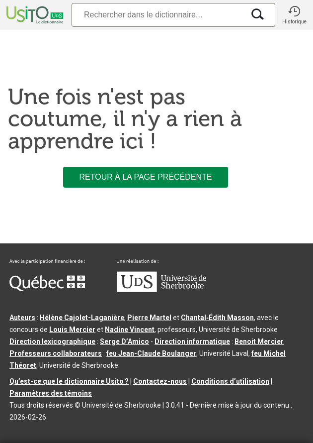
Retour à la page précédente (145, 177)
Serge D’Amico (124, 341)
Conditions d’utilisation (230, 381)
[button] (294, 15)
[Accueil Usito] (34, 15)
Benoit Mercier (259, 341)
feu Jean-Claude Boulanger (151, 353)
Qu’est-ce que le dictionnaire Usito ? (69, 381)
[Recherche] (158, 14)
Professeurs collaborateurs (55, 353)
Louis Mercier (72, 329)
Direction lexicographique (52, 341)
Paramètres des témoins (50, 393)
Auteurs (22, 318)
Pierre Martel (149, 318)
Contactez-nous (160, 381)
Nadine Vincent (130, 329)
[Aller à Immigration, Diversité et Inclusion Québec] (47, 289)
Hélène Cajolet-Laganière (82, 318)
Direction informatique (192, 341)
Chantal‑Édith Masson (217, 318)
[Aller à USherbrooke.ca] (161, 290)
